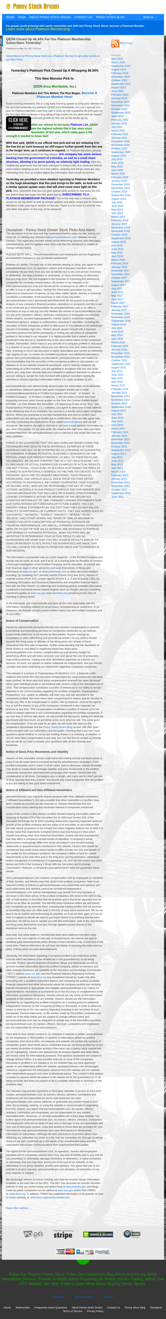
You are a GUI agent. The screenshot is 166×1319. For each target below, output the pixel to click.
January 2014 (119, 435)
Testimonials (22, 1307)
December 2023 (120, 76)
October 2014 (119, 403)
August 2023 (118, 87)
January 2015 (119, 392)
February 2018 (119, 263)
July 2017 (117, 288)
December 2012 (120, 482)
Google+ (109, 1296)
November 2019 (120, 187)
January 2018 (119, 266)
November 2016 (120, 317)
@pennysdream (83, 1296)
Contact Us (83, 17)
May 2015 (117, 378)
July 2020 (117, 159)
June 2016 (117, 331)
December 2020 (120, 141)
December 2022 (120, 101)
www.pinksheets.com (54, 571)
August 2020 (118, 155)
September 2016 (121, 320)
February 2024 (119, 73)
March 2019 (118, 216)
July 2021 (117, 126)
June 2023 (117, 91)
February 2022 (119, 119)
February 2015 (119, 389)
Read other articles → (18, 1208)
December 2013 (120, 439)
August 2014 (118, 410)
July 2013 (117, 457)
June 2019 (117, 205)
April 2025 (117, 58)
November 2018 (120, 231)
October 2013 (119, 446)
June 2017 (117, 292)
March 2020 (118, 173)
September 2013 (121, 450)
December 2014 (120, 396)
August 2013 (118, 453)
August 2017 (118, 284)
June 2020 (117, 162)
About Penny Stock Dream (50, 17)
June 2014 (117, 417)
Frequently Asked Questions (50, 1307)
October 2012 (119, 489)
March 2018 (118, 259)
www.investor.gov (76, 1186)
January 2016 (119, 349)
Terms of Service (72, 1311)
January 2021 (119, 137)
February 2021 (119, 134)
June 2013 (117, 460)
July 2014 (117, 414)
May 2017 (117, 295)
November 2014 (120, 399)
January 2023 (119, 98)
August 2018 (118, 241)
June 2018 (117, 249)
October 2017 (119, 277)
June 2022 (117, 116)
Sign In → (150, 17)
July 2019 (117, 202)
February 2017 (119, 306)
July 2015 (117, 371)
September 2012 (121, 493)
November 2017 (120, 274)
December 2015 (120, 353)
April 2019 (117, 213)
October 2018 (119, 234)
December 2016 (120, 313)
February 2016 (119, 345)
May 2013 (117, 464)
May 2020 (117, 166)
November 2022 (120, 105)
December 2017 (120, 270)
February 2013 (119, 475)
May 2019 (117, 209)
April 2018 (117, 256)
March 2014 (118, 428)
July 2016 (117, 328)
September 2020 (121, 152)
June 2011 (117, 496)
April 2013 (117, 468)
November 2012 (120, 485)
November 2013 (120, 442)
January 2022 (119, 123)
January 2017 (119, 310)
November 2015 (120, 356)
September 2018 (121, 238)
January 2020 (119, 180)
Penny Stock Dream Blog (57, 727)
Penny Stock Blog (110, 17)
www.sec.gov (29, 571)
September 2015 (121, 363)
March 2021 (118, 130)
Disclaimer (156, 1307)
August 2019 (118, 198)
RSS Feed (121, 43)
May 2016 (117, 335)
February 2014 (119, 432)
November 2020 (120, 144)
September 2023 (121, 83)
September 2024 (121, 65)
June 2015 (117, 374)
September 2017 (121, 281)
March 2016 (118, 342)
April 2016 (117, 338)
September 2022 (121, 112)
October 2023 (119, 80)
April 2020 (117, 170)
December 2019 (120, 184)
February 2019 (119, 220)
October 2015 (119, 360)
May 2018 (117, 252)
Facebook (58, 1296)
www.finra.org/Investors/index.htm (49, 1197)
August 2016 (118, 324)
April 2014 (117, 424)
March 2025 (118, 62)
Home (10, 17)
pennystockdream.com (64, 237)
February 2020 (119, 177)
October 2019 (119, 191)
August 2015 (118, 367)
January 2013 (119, 478)
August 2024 (118, 69)
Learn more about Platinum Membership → (40, 29)
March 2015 (118, 385)
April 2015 (117, 381)
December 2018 (120, 227)
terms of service (73, 421)
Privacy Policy (95, 1311)
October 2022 (119, 109)
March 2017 (118, 302)
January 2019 (119, 223)
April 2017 (117, 299)
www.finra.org (59, 593)
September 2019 (121, 195)
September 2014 (121, 406)
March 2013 (118, 471)
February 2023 (119, 94)
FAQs (22, 17)
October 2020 (119, 148)
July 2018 (117, 245)
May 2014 (117, 421)
